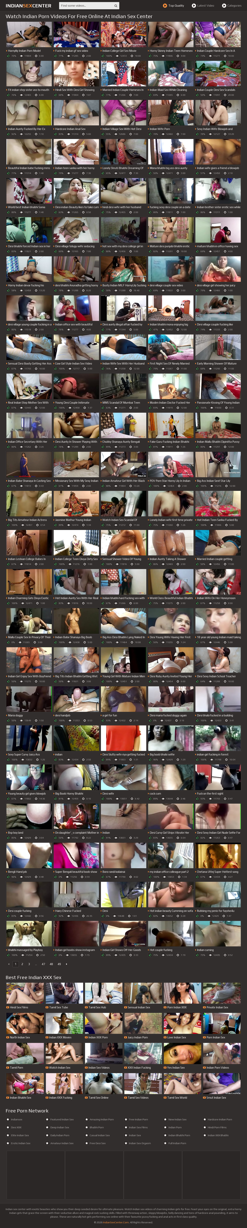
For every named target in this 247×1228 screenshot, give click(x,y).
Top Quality (173, 5)
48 (51, 964)
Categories (232, 5)
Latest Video (203, 5)
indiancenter (28, 5)
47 (43, 964)
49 (59, 964)
